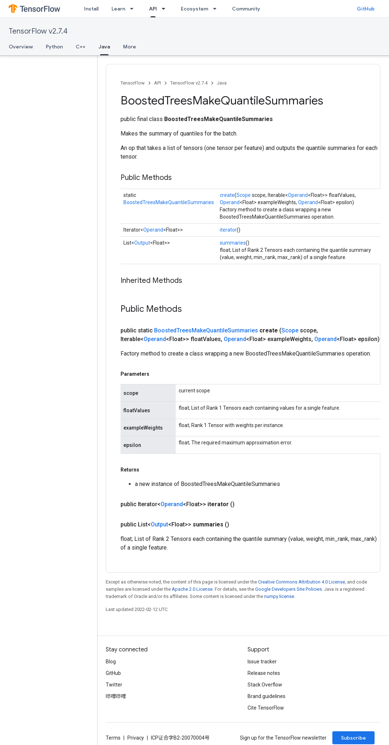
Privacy (135, 738)
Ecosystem (194, 8)
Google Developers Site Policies (288, 589)
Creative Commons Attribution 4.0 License (301, 582)
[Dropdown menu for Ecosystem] (217, 8)
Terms (113, 738)
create (227, 195)
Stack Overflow (265, 685)
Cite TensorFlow (266, 708)
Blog (111, 661)
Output (142, 243)
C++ (81, 46)
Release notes (264, 673)
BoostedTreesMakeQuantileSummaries (168, 202)
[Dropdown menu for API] (165, 8)
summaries (233, 243)
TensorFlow (133, 83)
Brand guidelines (266, 696)
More (129, 46)
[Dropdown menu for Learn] (134, 8)
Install (91, 8)
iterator (228, 230)
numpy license (279, 596)
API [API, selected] (153, 8)
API (157, 83)
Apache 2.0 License (192, 589)
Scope (243, 195)
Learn (118, 8)
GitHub (366, 8)
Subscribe (353, 738)
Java (222, 83)
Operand (298, 195)
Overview (21, 46)
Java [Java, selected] (104, 46)
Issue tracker (262, 661)
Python (54, 46)
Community (246, 8)
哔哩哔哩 (116, 696)
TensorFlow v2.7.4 (38, 31)
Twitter (114, 685)
